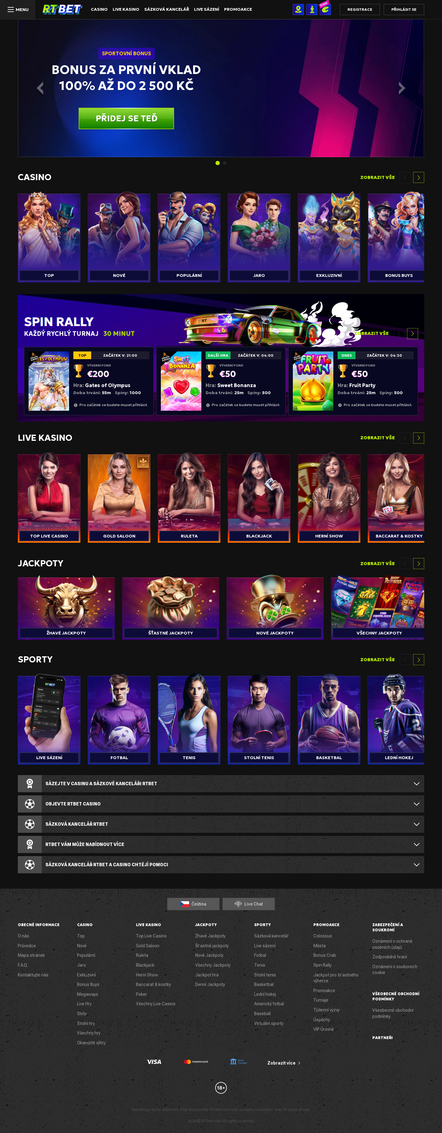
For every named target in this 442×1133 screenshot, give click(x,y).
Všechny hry (88, 1032)
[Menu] (17, 9)
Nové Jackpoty (209, 955)
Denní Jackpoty (210, 984)
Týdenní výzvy (326, 1009)
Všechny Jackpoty (213, 965)
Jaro (81, 965)
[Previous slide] (405, 177)
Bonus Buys (88, 984)
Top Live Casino (151, 935)
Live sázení (203, 9)
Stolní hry (86, 1023)
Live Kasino (125, 9)
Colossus (322, 935)
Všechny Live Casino (156, 1003)
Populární (86, 955)
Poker (141, 994)
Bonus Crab (324, 955)
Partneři (382, 1037)
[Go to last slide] (38, 88)
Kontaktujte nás (33, 974)
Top (81, 935)
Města (319, 945)
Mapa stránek (31, 955)
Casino (99, 9)
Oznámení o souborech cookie (394, 969)
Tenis (259, 965)
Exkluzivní (86, 974)
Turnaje (320, 1000)
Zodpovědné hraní (389, 956)
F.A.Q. (23, 965)
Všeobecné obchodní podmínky (392, 1013)
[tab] (217, 163)
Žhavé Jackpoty (210, 935)
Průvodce (27, 945)
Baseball (262, 1013)
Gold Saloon (147, 945)
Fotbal (260, 955)
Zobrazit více (281, 1063)
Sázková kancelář (164, 9)
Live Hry (84, 1003)
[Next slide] (404, 88)
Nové (82, 945)
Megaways (87, 994)
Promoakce (233, 9)
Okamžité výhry (91, 1042)
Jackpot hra (207, 974)
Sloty (82, 1013)
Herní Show (147, 974)
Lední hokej (265, 994)
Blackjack (145, 965)
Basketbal (263, 984)
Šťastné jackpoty (212, 945)
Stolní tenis (265, 974)
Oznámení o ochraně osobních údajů (392, 944)
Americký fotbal (269, 1003)
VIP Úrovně (323, 1029)
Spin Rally (322, 965)
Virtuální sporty (268, 1023)
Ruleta (142, 955)
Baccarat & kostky (153, 984)
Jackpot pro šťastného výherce (336, 978)
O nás (23, 935)
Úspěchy (321, 1019)
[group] (49, 235)
